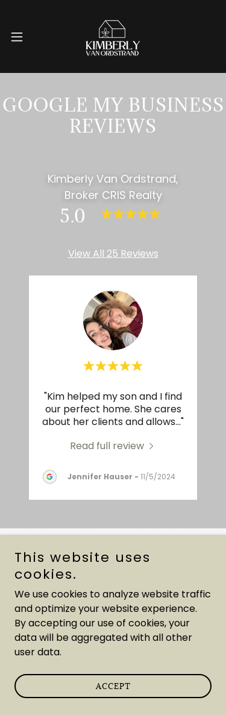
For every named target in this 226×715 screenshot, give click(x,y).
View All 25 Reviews (113, 253)
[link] (113, 36)
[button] (21, 37)
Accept (113, 686)
